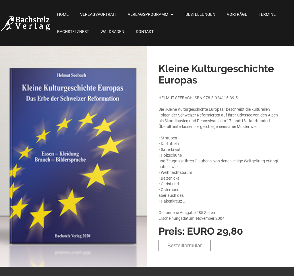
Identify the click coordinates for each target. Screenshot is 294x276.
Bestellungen (200, 14)
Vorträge (237, 14)
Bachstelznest (73, 31)
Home (63, 14)
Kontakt (145, 31)
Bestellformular (184, 245)
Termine (267, 14)
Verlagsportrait (98, 14)
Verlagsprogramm (148, 14)
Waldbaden (112, 31)
